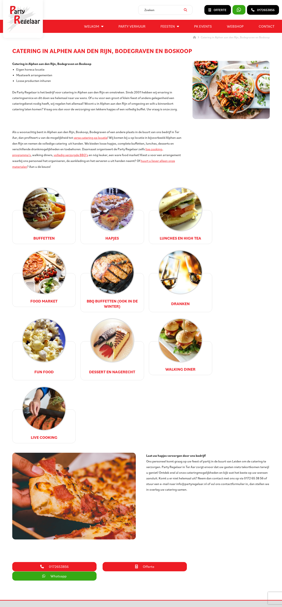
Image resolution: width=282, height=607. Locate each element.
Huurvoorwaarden (166, 566)
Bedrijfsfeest (100, 566)
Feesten (168, 26)
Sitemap (133, 599)
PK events (203, 26)
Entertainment (101, 561)
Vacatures (160, 551)
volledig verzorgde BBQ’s (71, 154)
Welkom (91, 26)
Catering (97, 556)
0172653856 (22, 561)
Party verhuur (131, 26)
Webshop (235, 26)
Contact (267, 26)
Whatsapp (229, 497)
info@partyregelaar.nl (29, 566)
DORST (185, 599)
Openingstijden (164, 556)
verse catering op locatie (90, 138)
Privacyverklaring (150, 599)
